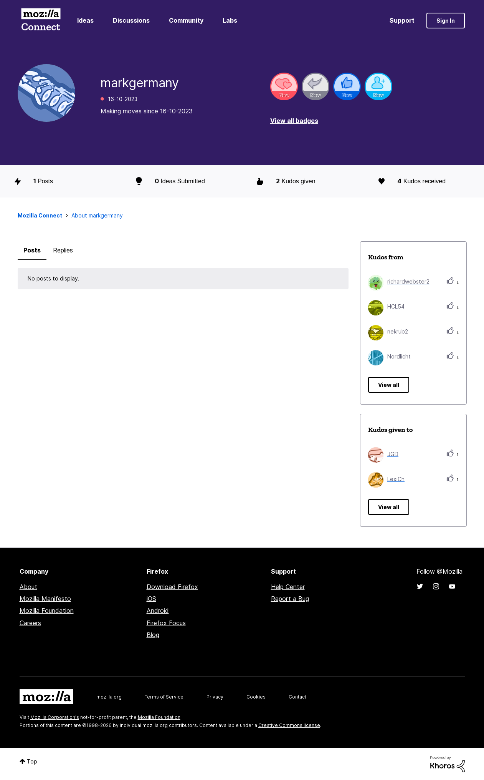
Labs (230, 20)
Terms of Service (164, 697)
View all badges (294, 120)
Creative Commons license (289, 725)
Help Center (288, 587)
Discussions (131, 20)
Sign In (445, 20)
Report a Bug (290, 598)
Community (186, 20)
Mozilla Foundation (47, 610)
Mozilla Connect (41, 20)
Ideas (85, 20)
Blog (153, 635)
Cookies (256, 697)
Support (402, 20)
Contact (297, 697)
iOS (151, 598)
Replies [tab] (63, 250)
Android (158, 610)
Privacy (214, 697)
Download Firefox (172, 587)
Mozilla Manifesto (45, 598)
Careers (30, 623)
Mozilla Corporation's (54, 717)
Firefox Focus (166, 623)
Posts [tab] (32, 250)
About (28, 587)
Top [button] (32, 761)
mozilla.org (109, 697)
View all (388, 385)
